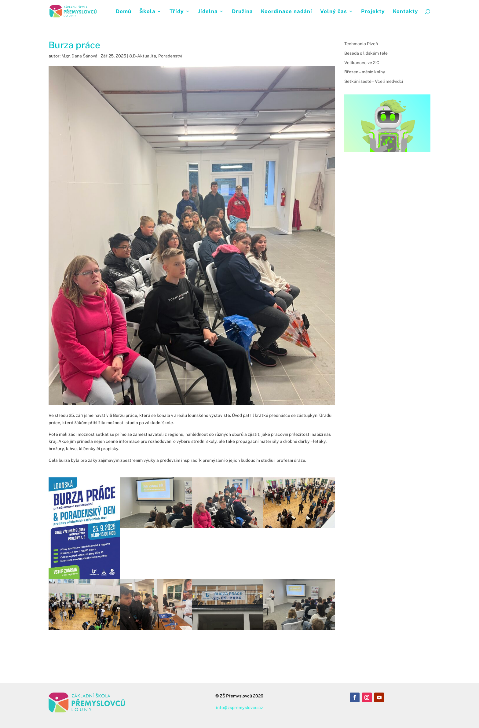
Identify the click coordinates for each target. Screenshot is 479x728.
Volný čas (333, 11)
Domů (123, 11)
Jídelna (208, 11)
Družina (242, 11)
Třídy (177, 11)
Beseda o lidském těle (366, 53)
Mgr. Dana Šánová (79, 55)
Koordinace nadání (286, 11)
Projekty (373, 11)
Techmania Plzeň (361, 43)
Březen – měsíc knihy (364, 71)
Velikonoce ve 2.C (361, 62)
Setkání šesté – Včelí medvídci (373, 81)
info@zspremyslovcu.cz (239, 707)
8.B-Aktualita (142, 55)
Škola (147, 11)
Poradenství (170, 55)
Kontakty (405, 11)
